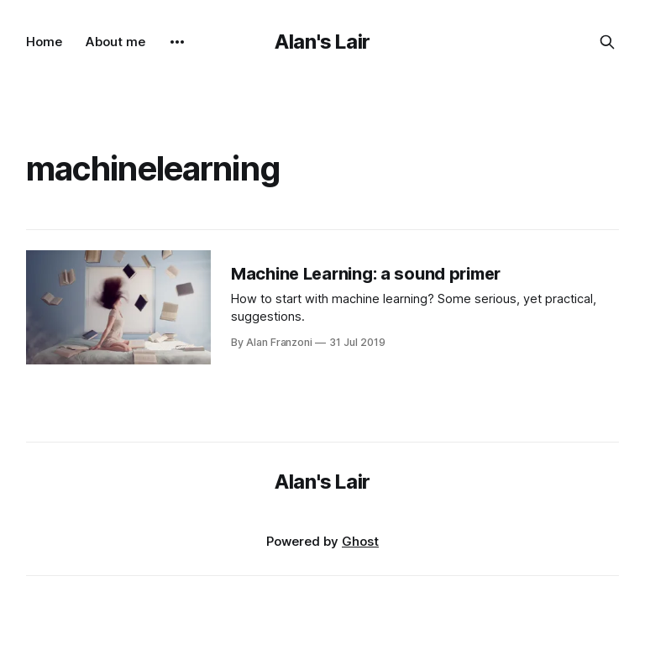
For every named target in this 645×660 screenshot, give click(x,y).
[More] (177, 42)
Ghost (360, 541)
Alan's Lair (322, 41)
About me (115, 42)
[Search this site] (607, 42)
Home (44, 42)
